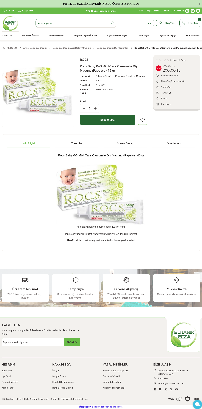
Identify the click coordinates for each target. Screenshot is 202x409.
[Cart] (189, 23)
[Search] (76, 23)
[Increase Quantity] (96, 108)
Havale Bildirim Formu (63, 382)
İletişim (55, 370)
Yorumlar (76, 143)
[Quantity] (89, 108)
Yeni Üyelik (7, 370)
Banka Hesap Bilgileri (62, 387)
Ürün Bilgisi (28, 143)
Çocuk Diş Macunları (136, 76)
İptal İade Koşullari (112, 382)
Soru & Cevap (125, 143)
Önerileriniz (174, 143)
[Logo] (10, 23)
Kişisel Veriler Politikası (113, 387)
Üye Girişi (6, 376)
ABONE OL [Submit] (72, 342)
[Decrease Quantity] (82, 108)
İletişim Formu (59, 376)
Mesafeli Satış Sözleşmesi (115, 370)
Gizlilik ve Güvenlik (112, 376)
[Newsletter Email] (41, 342)
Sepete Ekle (107, 119)
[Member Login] (166, 23)
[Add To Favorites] (142, 120)
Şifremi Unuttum (10, 382)
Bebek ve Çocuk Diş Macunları (110, 76)
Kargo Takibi (8, 387)
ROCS (99, 80)
